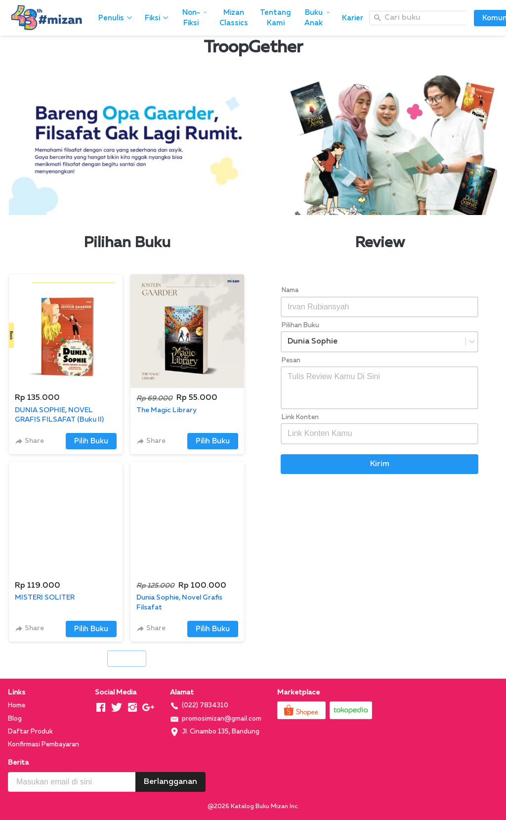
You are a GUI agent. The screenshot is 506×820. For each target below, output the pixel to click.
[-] (101, 708)
